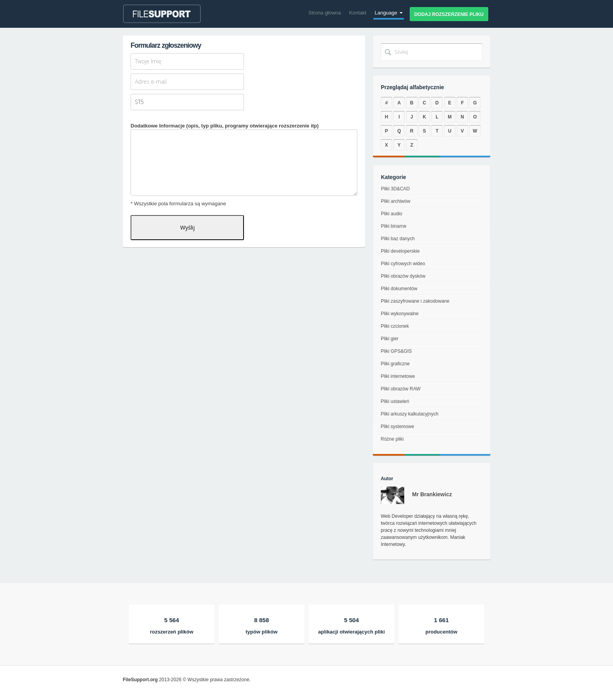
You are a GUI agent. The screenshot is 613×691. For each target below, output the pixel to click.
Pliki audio (395, 224)
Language (388, 13)
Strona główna (324, 13)
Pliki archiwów (399, 214)
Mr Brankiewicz (432, 494)
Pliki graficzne (392, 366)
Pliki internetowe (395, 380)
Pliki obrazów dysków (403, 277)
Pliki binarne (397, 234)
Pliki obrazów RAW (397, 395)
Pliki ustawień (391, 410)
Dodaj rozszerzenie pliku (449, 14)
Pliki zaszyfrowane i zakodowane (415, 301)
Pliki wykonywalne (399, 313)
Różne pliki (385, 457)
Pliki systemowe (392, 441)
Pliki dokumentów (400, 289)
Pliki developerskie (402, 255)
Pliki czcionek (394, 326)
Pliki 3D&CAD (399, 205)
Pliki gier (388, 339)
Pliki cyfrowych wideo (404, 266)
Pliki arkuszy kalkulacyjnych (406, 425)
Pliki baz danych (400, 244)
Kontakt (357, 13)
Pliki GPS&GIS (394, 352)
